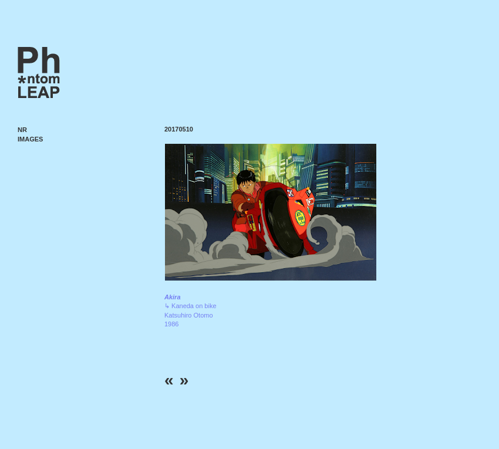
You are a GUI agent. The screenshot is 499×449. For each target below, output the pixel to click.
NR (22, 129)
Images (30, 139)
